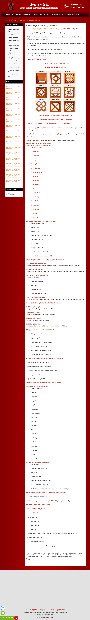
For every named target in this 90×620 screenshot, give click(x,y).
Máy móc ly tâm (13, 64)
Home (8, 20)
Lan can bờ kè (12, 61)
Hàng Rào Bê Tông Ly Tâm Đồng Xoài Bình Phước (13, 153)
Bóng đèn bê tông (13, 58)
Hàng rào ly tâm (79, 555)
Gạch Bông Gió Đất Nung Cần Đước (30, 20)
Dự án (15, 20)
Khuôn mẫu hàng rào (66, 555)
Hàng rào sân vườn (13, 45)
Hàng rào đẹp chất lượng (69, 553)
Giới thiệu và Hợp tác (39, 553)
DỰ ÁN (35, 14)
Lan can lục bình (41, 555)
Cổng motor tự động (14, 67)
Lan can (10, 34)
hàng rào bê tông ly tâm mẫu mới (61, 556)
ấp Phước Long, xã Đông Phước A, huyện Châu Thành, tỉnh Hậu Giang (47, 612)
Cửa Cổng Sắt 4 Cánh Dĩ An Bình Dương (13, 87)
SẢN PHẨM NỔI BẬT (52, 14)
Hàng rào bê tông (33, 556)
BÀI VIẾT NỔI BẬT (66, 14)
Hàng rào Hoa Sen (13, 37)
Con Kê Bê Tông (45, 556)
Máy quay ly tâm (52, 555)
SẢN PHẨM (26, 14)
